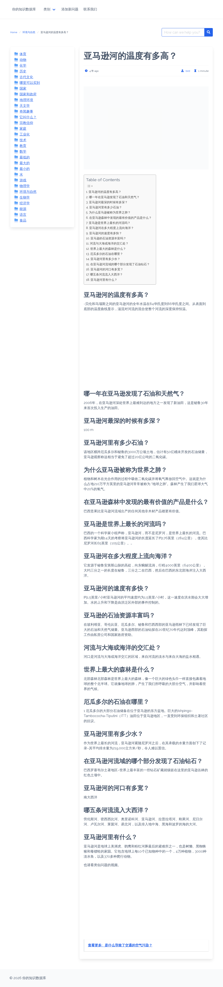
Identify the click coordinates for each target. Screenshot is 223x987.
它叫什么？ (28, 117)
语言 (23, 215)
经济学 (25, 203)
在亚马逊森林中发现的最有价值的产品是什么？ (120, 217)
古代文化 (26, 77)
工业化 (25, 134)
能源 (23, 209)
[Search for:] (183, 32)
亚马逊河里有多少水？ (105, 259)
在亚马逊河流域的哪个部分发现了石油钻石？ (120, 264)
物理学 (25, 186)
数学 (23, 152)
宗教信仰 (26, 123)
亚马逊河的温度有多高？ (105, 191)
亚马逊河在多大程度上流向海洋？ (111, 228)
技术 (23, 140)
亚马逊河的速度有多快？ (105, 233)
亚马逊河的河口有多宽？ (106, 269)
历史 (23, 71)
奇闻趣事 (26, 111)
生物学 (25, 197)
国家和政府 (28, 94)
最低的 (25, 157)
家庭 (23, 129)
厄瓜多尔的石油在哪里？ (106, 254)
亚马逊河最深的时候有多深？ (108, 202)
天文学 (25, 106)
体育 (23, 54)
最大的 (25, 163)
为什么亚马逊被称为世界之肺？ (110, 212)
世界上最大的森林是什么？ (108, 248)
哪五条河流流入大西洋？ (106, 274)
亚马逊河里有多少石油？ (105, 207)
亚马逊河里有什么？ (103, 279)
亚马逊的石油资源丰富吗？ (108, 238)
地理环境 (26, 100)
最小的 (25, 169)
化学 (23, 66)
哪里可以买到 (30, 83)
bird (188, 70)
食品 (23, 220)
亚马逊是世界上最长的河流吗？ (109, 223)
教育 (23, 146)
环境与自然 (29, 32)
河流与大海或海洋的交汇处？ (109, 243)
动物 (23, 60)
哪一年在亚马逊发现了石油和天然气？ (114, 197)
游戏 (23, 180)
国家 (23, 88)
